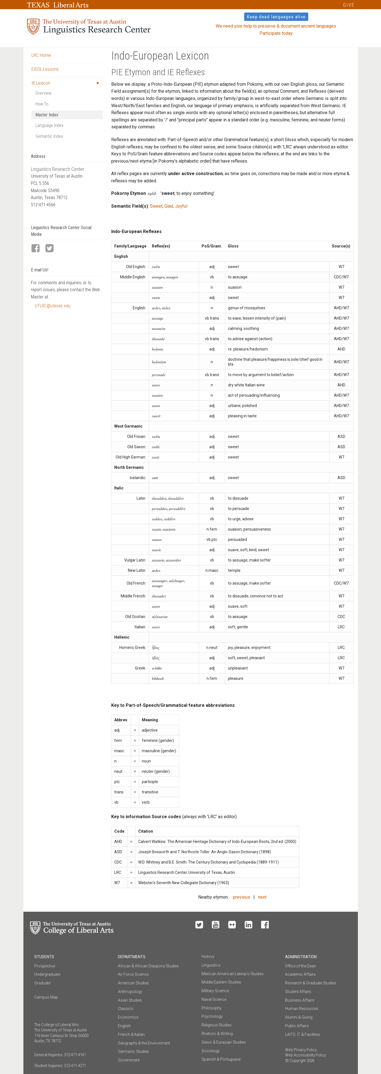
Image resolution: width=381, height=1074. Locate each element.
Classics (125, 1008)
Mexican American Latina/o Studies (233, 974)
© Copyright (295, 1060)
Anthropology (130, 991)
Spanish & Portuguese (221, 1059)
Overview (43, 93)
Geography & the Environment (144, 1043)
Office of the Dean (300, 966)
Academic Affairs (300, 974)
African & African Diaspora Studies (148, 966)
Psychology (212, 1016)
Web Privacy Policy (301, 1049)
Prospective (44, 966)
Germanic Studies (133, 1051)
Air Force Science (133, 974)
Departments (131, 957)
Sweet (156, 206)
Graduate (42, 983)
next (262, 897)
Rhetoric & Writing (217, 1033)
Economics (128, 1017)
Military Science (215, 991)
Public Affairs (297, 1026)
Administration (301, 957)
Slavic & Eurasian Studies (224, 1042)
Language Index (49, 125)
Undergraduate (47, 974)
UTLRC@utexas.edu (53, 305)
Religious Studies (217, 1025)
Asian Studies (130, 1000)
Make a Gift (311, 925)
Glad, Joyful (175, 206)
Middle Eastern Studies (221, 982)
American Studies (133, 983)
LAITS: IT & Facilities (302, 1034)
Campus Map (46, 997)
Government (129, 1060)
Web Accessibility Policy (305, 1055)
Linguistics (211, 965)
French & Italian (131, 1034)
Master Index (46, 114)
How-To (41, 104)
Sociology (211, 1051)
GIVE (349, 5)
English (124, 1026)
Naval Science (214, 999)
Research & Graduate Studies (310, 983)
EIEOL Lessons (45, 69)
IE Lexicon (40, 83)
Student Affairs (298, 991)
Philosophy (212, 1008)
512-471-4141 (75, 1054)
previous (241, 897)
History (208, 956)
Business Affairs (299, 1000)
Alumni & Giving (298, 1017)
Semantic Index (49, 136)
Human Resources (301, 1008)
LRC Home (41, 55)
